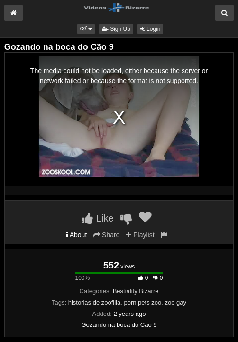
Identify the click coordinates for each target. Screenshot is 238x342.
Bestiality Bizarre (136, 291)
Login (150, 29)
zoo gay (175, 302)
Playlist (140, 235)
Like (97, 218)
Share (106, 235)
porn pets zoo (142, 302)
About (76, 235)
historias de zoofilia (94, 302)
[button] (86, 29)
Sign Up (116, 29)
